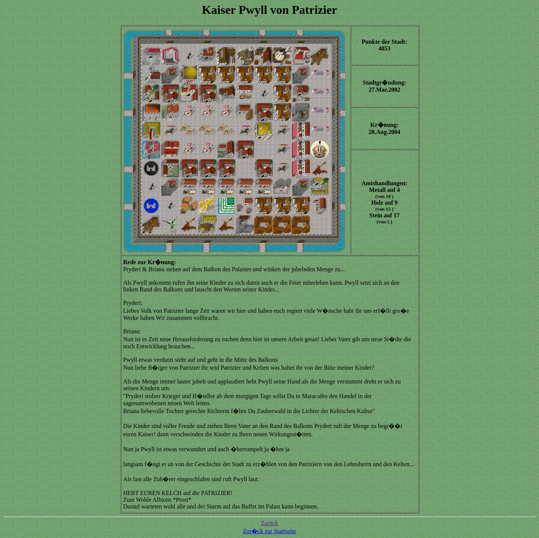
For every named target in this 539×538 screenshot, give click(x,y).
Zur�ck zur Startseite (269, 531)
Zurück (269, 523)
